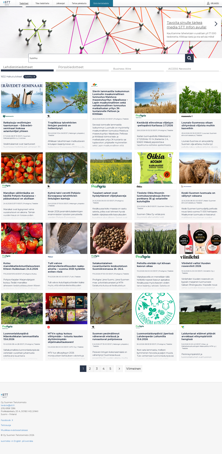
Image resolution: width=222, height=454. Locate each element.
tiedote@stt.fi (8, 405)
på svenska (27, 441)
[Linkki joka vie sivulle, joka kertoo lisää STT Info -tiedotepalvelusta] (193, 29)
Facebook (6, 420)
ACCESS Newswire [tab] (179, 68)
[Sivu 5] (110, 369)
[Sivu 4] (103, 369)
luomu (30, 77)
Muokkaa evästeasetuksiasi (14, 430)
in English (16, 441)
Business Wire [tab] (122, 68)
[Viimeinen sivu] (133, 369)
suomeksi (5, 441)
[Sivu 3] (96, 369)
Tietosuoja (6, 425)
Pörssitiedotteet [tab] (71, 67)
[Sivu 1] (83, 369)
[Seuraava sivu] (119, 369)
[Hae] (106, 58)
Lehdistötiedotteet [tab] (18, 67)
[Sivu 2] (90, 369)
